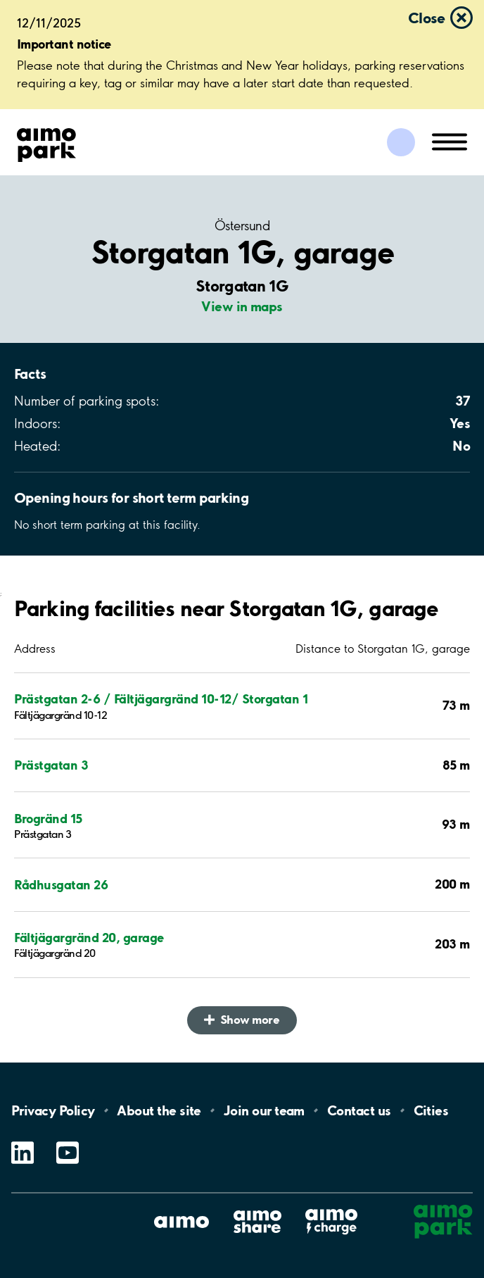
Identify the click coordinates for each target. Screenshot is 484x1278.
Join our (264, 1110)
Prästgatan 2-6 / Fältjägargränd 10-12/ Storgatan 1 (160, 698)
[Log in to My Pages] (401, 142)
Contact (359, 1110)
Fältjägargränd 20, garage (89, 937)
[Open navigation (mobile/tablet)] (449, 140)
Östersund (242, 226)
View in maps (242, 306)
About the (158, 1110)
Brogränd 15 (48, 818)
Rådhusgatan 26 (61, 884)
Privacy (52, 1110)
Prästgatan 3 (51, 765)
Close (426, 17)
